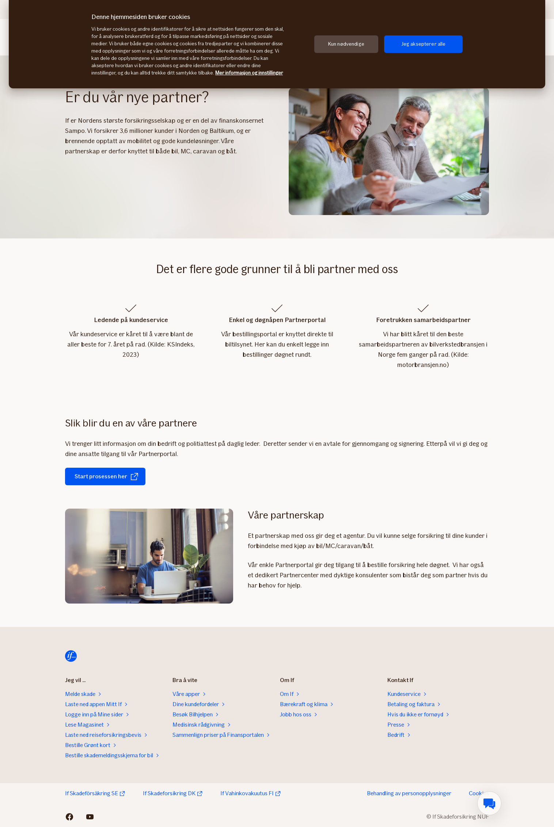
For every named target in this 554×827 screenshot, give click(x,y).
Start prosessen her (107, 476)
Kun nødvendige (346, 44)
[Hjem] (71, 656)
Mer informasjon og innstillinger (249, 73)
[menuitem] (489, 803)
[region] (277, 44)
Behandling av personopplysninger (409, 793)
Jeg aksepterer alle (423, 44)
